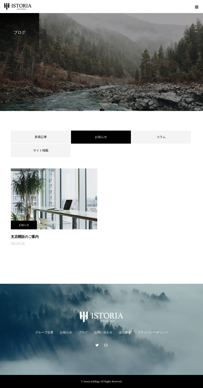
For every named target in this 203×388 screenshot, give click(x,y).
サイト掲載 (40, 150)
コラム (161, 137)
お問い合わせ (103, 332)
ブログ (83, 332)
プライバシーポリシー (153, 332)
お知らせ (24, 225)
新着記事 (41, 137)
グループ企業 (44, 332)
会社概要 (125, 332)
